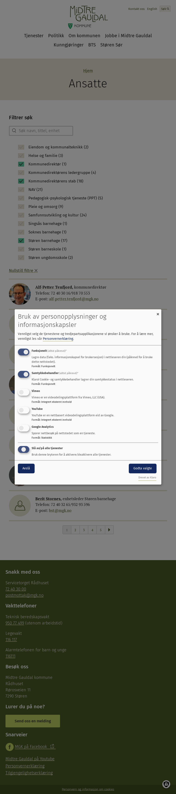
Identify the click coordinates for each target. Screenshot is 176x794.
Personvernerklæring (58, 339)
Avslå (26, 468)
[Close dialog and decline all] (157, 312)
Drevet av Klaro (147, 477)
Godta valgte (142, 468)
